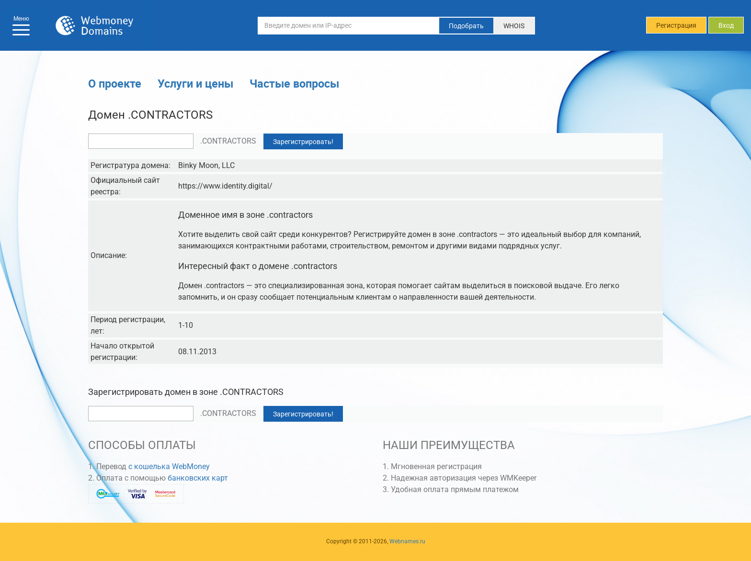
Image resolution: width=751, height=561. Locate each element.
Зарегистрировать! (303, 142)
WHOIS (513, 26)
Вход (726, 25)
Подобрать (466, 26)
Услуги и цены (195, 83)
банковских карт (198, 477)
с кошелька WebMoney (169, 466)
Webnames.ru (407, 541)
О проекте (114, 83)
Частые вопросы (294, 83)
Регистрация (676, 25)
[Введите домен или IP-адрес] (348, 25)
